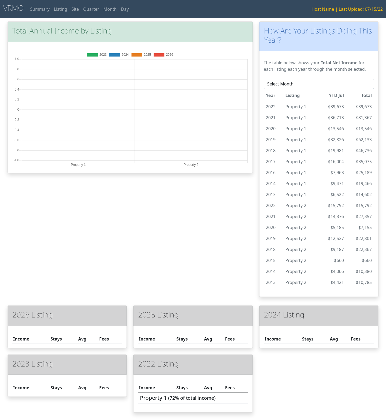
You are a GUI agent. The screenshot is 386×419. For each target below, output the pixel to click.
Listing (60, 9)
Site (75, 9)
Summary (39, 9)
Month (110, 9)
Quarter (91, 9)
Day (125, 9)
